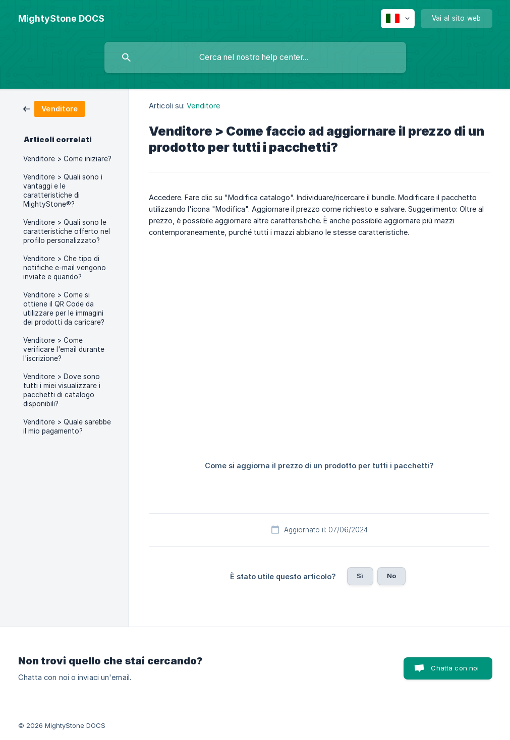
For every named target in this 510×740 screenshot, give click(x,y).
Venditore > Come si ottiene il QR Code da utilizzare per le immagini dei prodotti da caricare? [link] (63, 308)
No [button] (391, 576)
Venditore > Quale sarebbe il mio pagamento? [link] (67, 426)
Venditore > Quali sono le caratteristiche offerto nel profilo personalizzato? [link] (66, 231)
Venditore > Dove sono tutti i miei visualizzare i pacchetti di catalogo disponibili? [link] (61, 390)
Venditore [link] (203, 105)
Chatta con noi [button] (455, 668)
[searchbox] (255, 57)
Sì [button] (360, 576)
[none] (61, 18)
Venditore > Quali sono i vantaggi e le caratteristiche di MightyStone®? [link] (62, 190)
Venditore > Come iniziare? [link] (67, 159)
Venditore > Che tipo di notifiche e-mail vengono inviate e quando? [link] (64, 268)
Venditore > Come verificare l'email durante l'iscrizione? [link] (63, 349)
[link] (54, 108)
